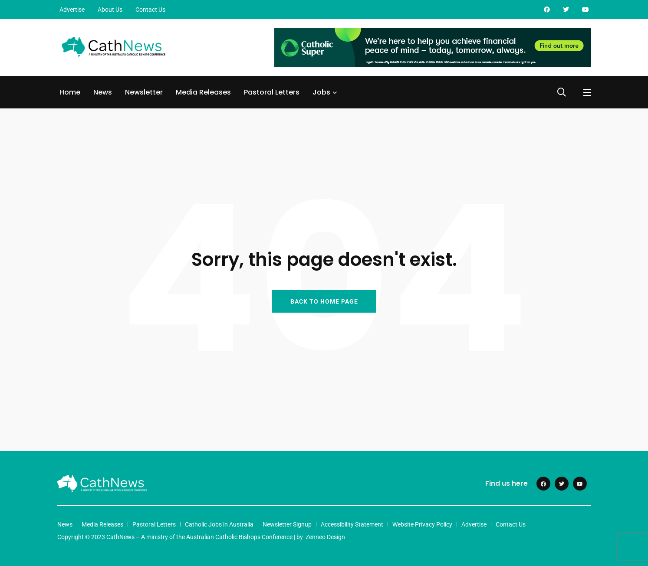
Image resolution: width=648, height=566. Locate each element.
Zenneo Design (325, 536)
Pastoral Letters (271, 92)
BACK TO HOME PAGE (324, 301)
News (102, 92)
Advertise (72, 9)
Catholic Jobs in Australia (219, 524)
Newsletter (144, 92)
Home (69, 92)
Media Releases (203, 92)
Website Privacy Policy (422, 524)
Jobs (321, 92)
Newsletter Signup (287, 524)
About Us (110, 9)
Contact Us (150, 9)
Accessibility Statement (352, 524)
